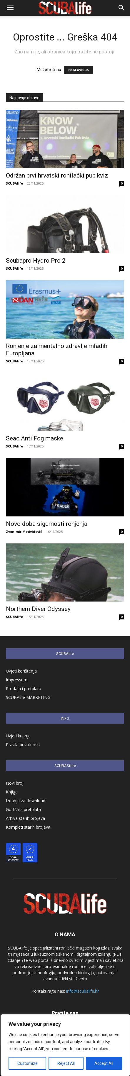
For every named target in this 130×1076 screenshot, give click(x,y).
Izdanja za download (25, 800)
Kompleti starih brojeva (28, 827)
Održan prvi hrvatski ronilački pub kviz (57, 175)
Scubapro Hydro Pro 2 (36, 260)
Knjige (12, 792)
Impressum (16, 680)
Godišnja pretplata (23, 809)
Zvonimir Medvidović (24, 531)
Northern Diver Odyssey (38, 608)
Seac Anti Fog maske (35, 438)
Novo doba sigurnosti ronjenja (46, 523)
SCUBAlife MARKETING (28, 697)
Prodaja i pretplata (23, 688)
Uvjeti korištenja (21, 671)
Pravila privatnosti (23, 744)
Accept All (103, 1063)
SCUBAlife (14, 183)
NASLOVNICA (78, 70)
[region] (65, 1045)
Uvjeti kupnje (18, 736)
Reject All (66, 1063)
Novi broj (15, 783)
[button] (10, 8)
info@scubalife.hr (82, 991)
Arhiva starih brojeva (25, 818)
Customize (27, 1063)
